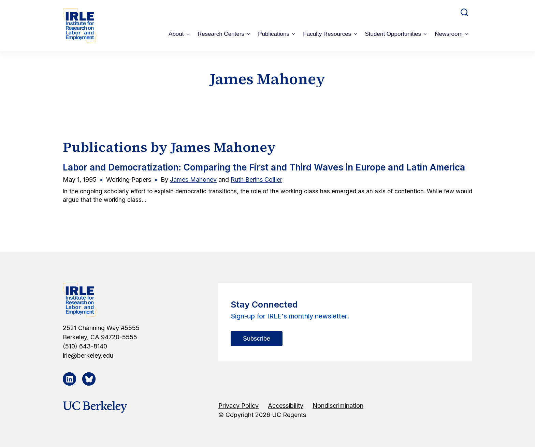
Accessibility (285, 405)
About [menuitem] (180, 34)
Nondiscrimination (338, 405)
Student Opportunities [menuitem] (397, 34)
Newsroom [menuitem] (452, 34)
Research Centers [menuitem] (224, 34)
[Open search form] (464, 12)
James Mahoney (193, 179)
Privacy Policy (238, 405)
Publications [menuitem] (277, 34)
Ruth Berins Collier (256, 179)
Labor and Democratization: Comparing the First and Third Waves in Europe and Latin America (264, 167)
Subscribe (256, 338)
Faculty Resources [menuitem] (330, 34)
